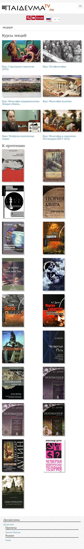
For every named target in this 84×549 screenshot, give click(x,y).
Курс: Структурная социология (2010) (18, 68)
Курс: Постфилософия (54, 66)
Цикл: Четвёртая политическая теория (18, 137)
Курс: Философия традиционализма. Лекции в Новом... (21, 102)
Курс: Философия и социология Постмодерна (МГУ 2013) (59, 137)
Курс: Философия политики (57, 101)
